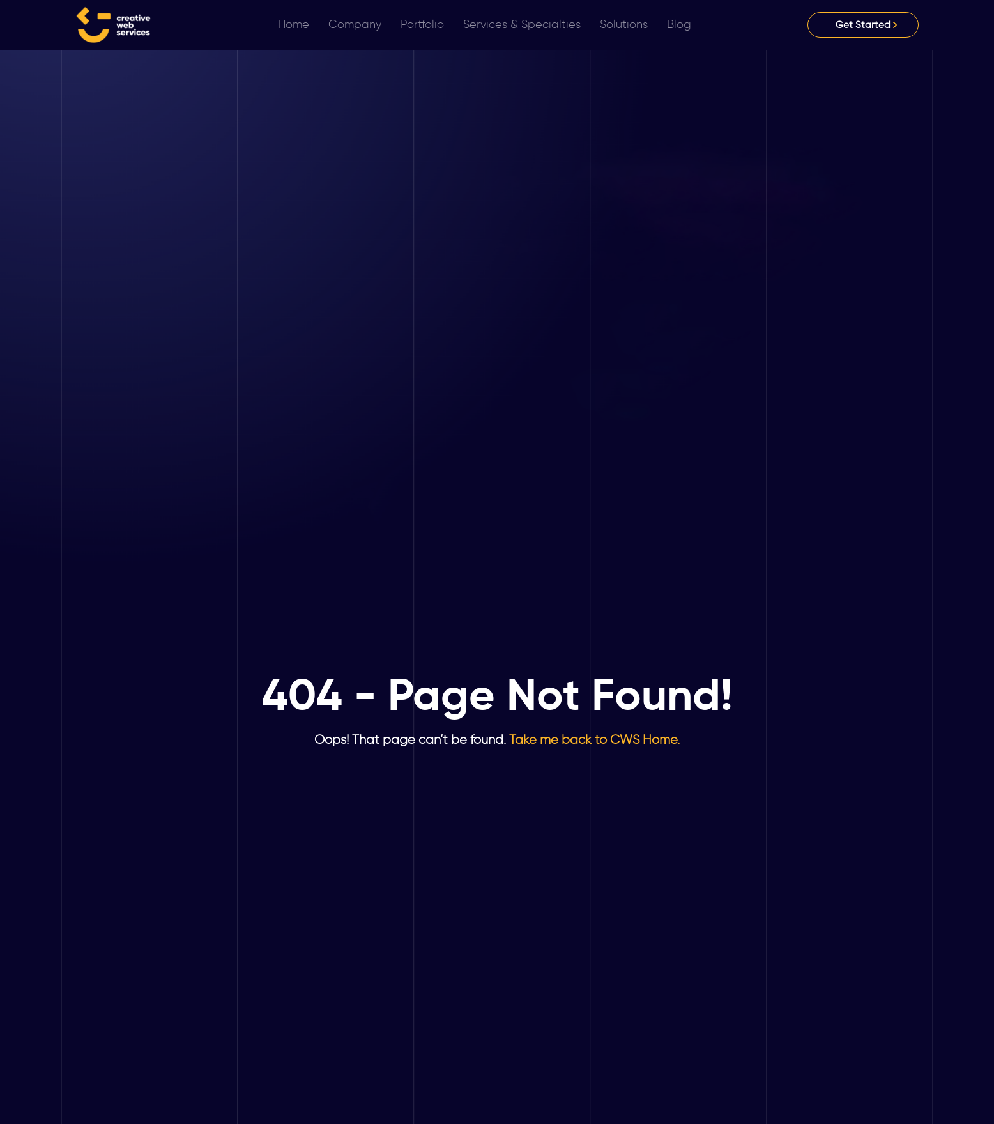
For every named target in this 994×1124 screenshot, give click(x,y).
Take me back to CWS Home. (593, 739)
